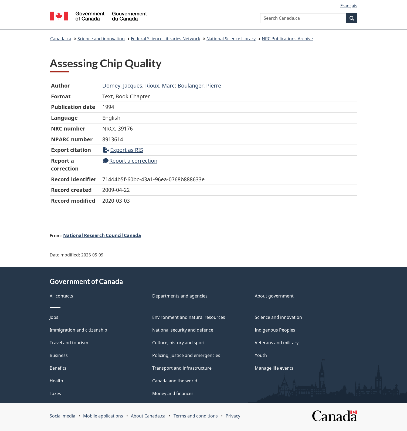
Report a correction (130, 160)
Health (56, 381)
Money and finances (173, 393)
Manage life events (274, 368)
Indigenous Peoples (275, 330)
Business (59, 355)
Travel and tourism (69, 343)
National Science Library (231, 39)
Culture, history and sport (178, 343)
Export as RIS (123, 149)
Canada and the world (174, 381)
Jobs (54, 317)
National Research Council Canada (102, 235)
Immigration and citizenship (78, 330)
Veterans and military (277, 343)
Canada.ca (60, 39)
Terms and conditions (196, 416)
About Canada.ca (148, 416)
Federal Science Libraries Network (165, 39)
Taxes (55, 393)
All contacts (61, 296)
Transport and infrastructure (182, 368)
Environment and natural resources (188, 317)
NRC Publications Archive (287, 39)
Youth (261, 355)
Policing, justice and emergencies (186, 355)
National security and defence (182, 330)
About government (274, 296)
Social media (62, 416)
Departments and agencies (180, 296)
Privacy (233, 416)
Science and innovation (101, 39)
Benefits (58, 368)
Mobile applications (103, 416)
